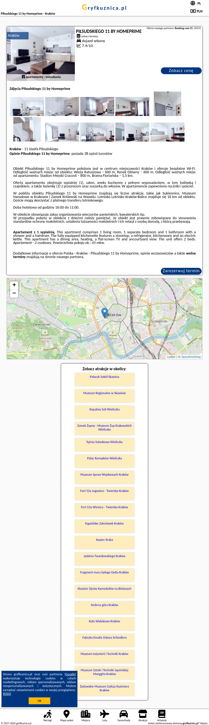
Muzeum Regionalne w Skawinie (104, 393)
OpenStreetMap (191, 357)
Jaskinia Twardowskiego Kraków (104, 556)
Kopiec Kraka (104, 540)
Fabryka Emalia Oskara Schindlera (104, 637)
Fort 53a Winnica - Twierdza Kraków (104, 507)
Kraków (14, 35)
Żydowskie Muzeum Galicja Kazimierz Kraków (104, 688)
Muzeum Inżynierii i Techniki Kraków (104, 654)
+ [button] (14, 285)
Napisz (204, 723)
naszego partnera (70, 257)
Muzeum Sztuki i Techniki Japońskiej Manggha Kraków (104, 672)
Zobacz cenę (181, 70)
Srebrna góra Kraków (104, 605)
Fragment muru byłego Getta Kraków (104, 572)
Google (70, 674)
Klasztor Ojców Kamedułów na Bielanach (104, 589)
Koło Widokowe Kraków (104, 621)
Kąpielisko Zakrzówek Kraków (104, 523)
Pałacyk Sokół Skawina (104, 377)
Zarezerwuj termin (181, 270)
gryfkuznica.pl (104, 8)
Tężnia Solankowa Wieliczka (104, 442)
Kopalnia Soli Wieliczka (104, 409)
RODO (7, 694)
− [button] (14, 294)
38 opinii (91, 153)
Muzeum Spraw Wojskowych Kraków (104, 474)
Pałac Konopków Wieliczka (104, 458)
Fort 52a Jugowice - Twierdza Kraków (104, 491)
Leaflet (171, 357)
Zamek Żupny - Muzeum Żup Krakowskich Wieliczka (104, 427)
